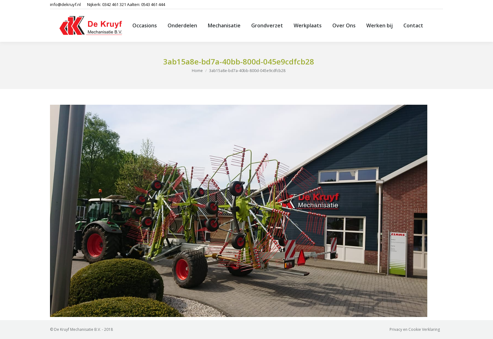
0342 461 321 (114, 4)
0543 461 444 (153, 4)
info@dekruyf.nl (65, 4)
